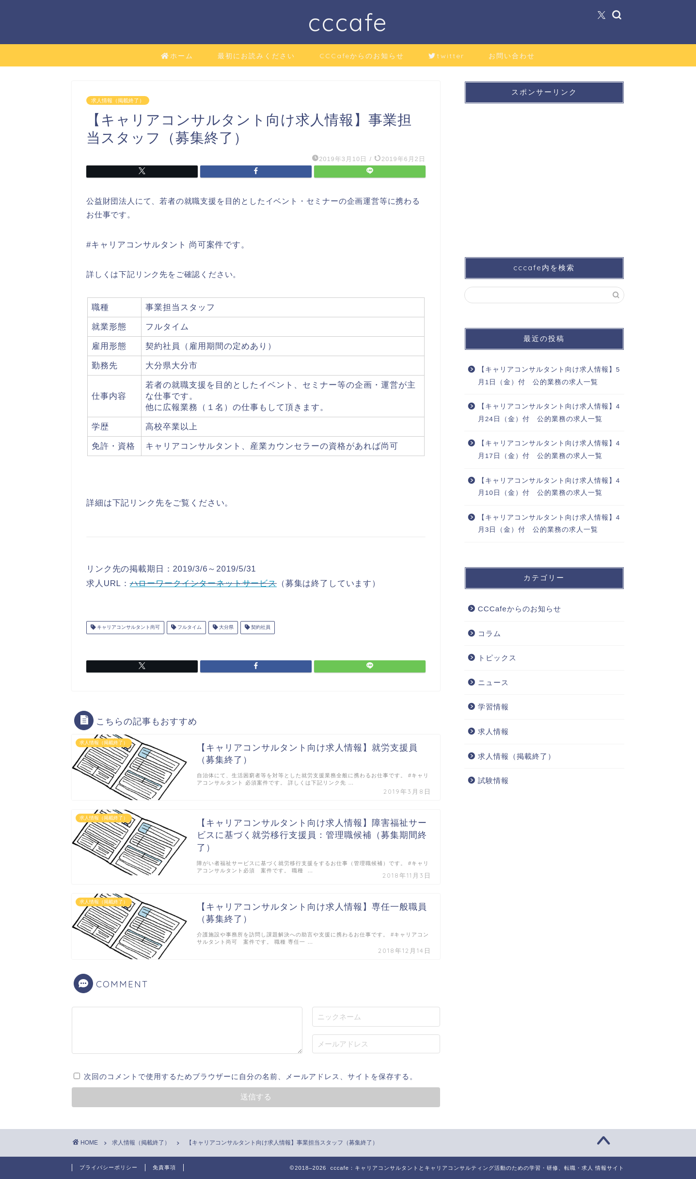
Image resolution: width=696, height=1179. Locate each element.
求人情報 (493, 731)
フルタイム (189, 627)
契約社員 (260, 627)
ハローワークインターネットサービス (203, 583)
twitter (446, 56)
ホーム (177, 56)
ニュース (493, 682)
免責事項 (164, 1167)
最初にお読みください (256, 55)
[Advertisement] (544, 171)
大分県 (226, 627)
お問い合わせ (512, 55)
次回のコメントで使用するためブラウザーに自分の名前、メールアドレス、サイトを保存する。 (250, 1076)
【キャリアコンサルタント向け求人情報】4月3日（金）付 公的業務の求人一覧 (549, 524)
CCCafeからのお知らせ (361, 55)
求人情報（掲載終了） (117, 100)
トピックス (497, 658)
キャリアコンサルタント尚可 (127, 627)
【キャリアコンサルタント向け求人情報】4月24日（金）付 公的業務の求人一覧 (549, 413)
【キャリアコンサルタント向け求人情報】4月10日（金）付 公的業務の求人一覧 (549, 487)
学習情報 (493, 707)
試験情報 (493, 780)
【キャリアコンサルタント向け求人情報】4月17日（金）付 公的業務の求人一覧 (549, 449)
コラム (489, 633)
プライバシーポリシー (108, 1167)
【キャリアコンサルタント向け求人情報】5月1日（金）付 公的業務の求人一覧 (549, 376)
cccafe (348, 22)
